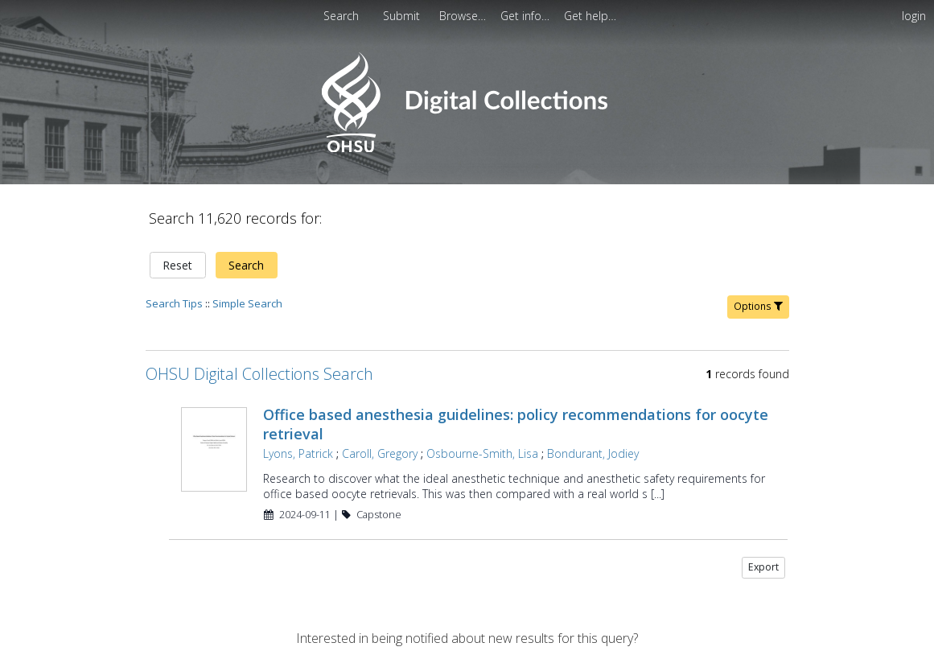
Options (758, 306)
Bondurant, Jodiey (593, 453)
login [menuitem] (914, 15)
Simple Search (247, 303)
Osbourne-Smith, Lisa (482, 453)
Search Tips (174, 303)
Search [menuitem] (341, 15)
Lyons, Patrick (298, 453)
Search (246, 265)
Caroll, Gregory (380, 453)
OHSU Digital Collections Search (259, 374)
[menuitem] (403, 15)
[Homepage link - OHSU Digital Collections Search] (467, 148)
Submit (403, 15)
